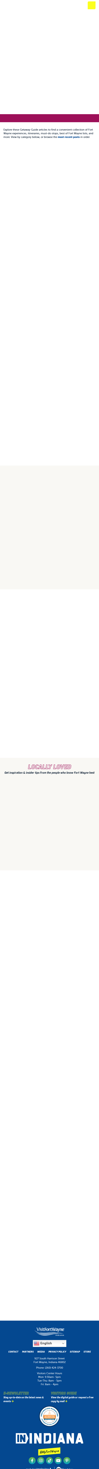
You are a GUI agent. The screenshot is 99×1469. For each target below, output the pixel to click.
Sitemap (75, 1351)
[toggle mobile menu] (92, 5)
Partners (28, 1351)
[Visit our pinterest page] (66, 1460)
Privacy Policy (57, 1351)
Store (87, 1351)
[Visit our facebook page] (32, 1460)
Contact (13, 1351)
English (43, 1343)
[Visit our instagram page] (40, 1460)
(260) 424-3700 (54, 1367)
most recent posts (69, 137)
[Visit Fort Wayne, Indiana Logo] (49, 1332)
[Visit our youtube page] (58, 1460)
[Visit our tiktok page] (49, 1460)
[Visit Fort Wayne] (18, 5)
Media (41, 1351)
